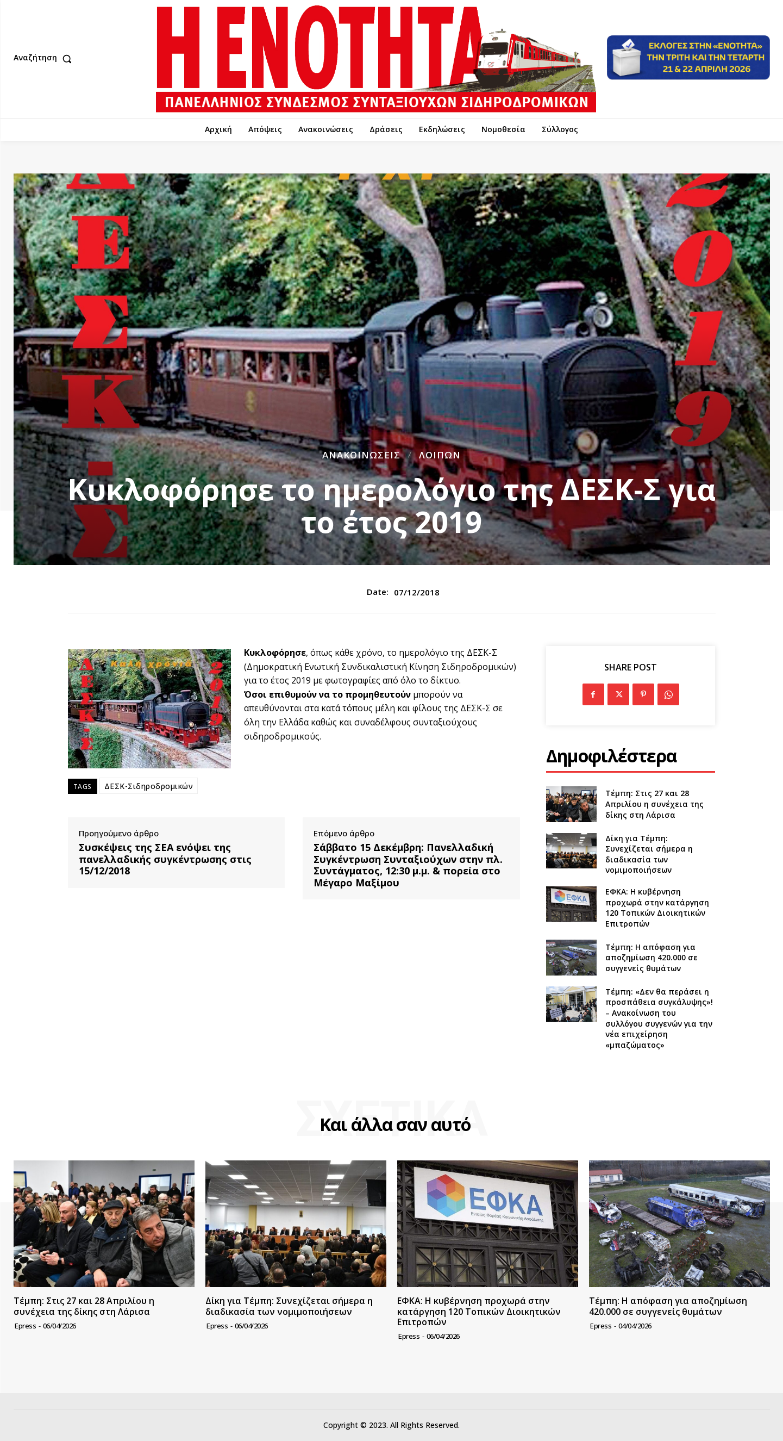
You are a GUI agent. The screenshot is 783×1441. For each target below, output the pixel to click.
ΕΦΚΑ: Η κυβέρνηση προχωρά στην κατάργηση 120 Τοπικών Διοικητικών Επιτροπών (657, 907)
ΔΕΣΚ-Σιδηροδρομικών (148, 786)
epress (25, 1326)
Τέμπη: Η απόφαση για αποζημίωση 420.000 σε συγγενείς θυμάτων (651, 957)
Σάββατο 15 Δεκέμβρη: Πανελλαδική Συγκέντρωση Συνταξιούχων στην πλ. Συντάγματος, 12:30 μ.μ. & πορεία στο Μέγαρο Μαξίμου (408, 865)
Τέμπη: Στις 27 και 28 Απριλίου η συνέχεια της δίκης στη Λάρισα (654, 803)
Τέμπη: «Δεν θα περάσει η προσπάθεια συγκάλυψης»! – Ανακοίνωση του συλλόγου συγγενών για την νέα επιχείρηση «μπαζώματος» (659, 1018)
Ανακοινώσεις (361, 454)
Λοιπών (440, 454)
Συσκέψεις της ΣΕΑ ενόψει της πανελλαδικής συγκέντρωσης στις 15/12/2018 (165, 859)
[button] (45, 58)
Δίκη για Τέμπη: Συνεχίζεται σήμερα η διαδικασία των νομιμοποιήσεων (649, 854)
